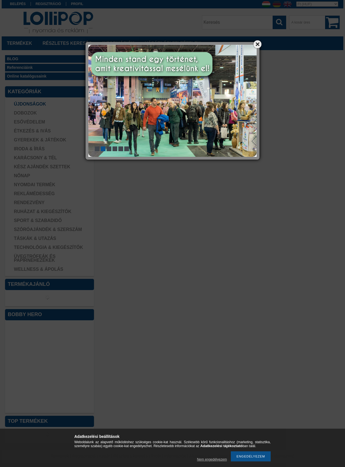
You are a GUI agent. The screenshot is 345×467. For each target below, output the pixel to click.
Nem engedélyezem (212, 459)
